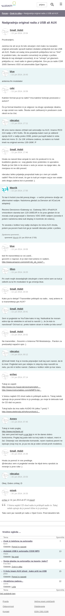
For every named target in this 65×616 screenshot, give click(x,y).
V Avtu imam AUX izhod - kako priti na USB (25, 571)
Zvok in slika (17, 567)
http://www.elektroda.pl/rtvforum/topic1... (21, 411)
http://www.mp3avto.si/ (12, 431)
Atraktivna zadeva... (13, 581)
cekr (12, 88)
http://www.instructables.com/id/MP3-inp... (21, 390)
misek (13, 490)
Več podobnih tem (8, 594)
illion (12, 269)
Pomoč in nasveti (19, 547)
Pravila (6, 601)
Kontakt (6, 612)
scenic (5, 584)
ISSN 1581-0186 (41, 612)
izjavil (31, 500)
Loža (14, 587)
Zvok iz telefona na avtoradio (18, 541)
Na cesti (15, 557)
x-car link (27, 434)
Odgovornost (8, 606)
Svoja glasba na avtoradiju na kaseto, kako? (25, 561)
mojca (5, 554)
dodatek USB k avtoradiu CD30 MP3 (21, 551)
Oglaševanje (39, 606)
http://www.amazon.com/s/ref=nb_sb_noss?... (23, 262)
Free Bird (7, 564)
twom (5, 544)
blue (12, 71)
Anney (13, 418)
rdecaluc (14, 120)
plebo (5, 574)
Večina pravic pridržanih (44, 601)
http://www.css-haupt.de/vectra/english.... (21, 387)
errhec (13, 374)
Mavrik (13, 187)
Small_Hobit (16, 30)
